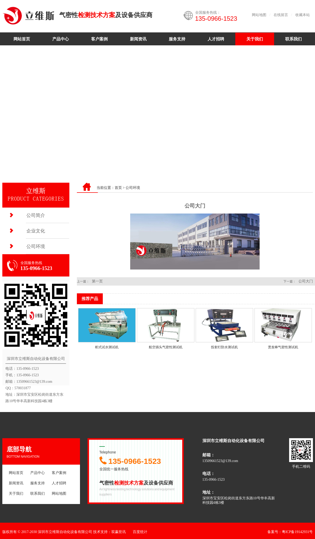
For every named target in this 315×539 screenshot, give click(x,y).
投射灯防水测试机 (224, 347)
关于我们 (254, 39)
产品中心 (60, 39)
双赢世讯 (118, 532)
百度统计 (140, 532)
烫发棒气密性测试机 (283, 347)
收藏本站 (302, 15)
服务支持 (177, 39)
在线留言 (281, 15)
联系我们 (293, 39)
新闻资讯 (138, 39)
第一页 (97, 281)
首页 (118, 188)
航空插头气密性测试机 (165, 347)
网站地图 (259, 15)
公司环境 (35, 246)
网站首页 (21, 39)
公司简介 (35, 215)
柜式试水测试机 (107, 347)
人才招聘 (216, 39)
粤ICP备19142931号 (297, 532)
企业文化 (35, 230)
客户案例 (99, 39)
